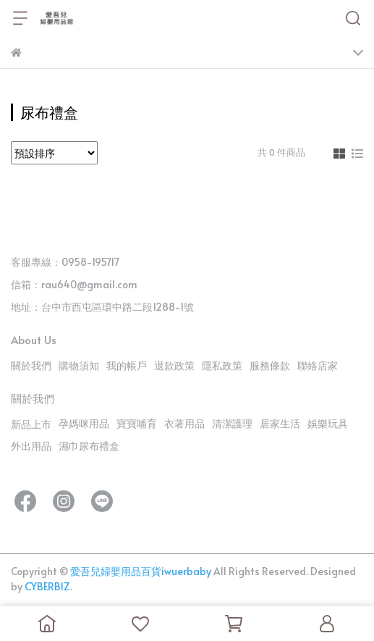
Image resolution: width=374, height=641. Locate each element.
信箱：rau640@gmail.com (74, 284)
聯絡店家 (317, 365)
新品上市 (31, 424)
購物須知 (79, 365)
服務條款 (270, 365)
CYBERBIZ (47, 586)
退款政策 (174, 365)
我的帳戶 (126, 365)
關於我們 (31, 365)
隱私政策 (222, 365)
